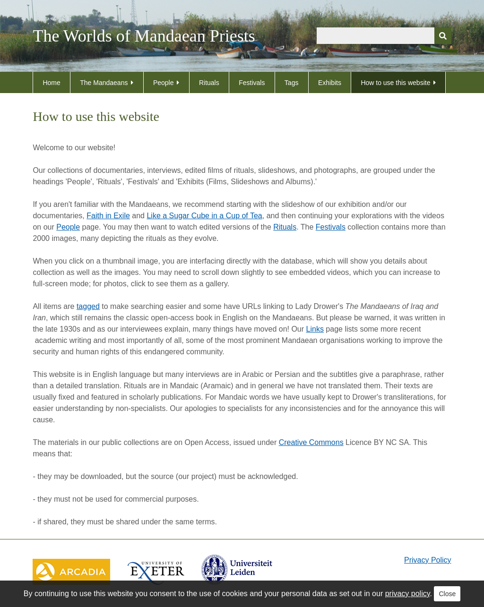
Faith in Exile (108, 216)
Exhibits (329, 82)
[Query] (384, 35)
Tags (292, 82)
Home (51, 82)
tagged (88, 306)
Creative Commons (311, 442)
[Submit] (442, 35)
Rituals (209, 82)
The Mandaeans (104, 82)
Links (315, 329)
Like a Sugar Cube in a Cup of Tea (204, 216)
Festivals (252, 82)
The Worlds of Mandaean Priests (144, 35)
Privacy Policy (427, 560)
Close (447, 594)
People (163, 82)
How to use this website (395, 82)
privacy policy (407, 594)
